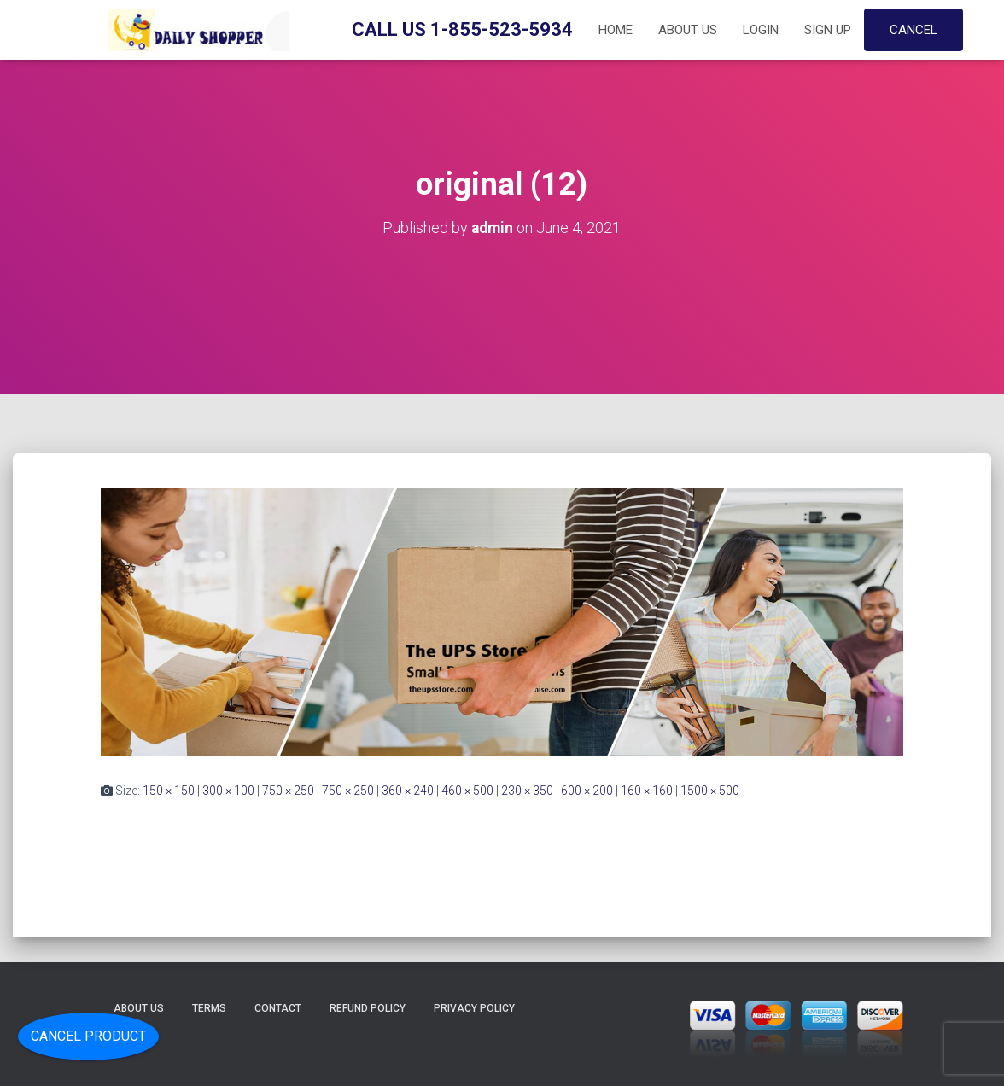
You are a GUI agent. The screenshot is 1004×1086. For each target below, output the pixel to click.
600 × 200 (587, 790)
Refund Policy (368, 1008)
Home (615, 30)
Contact (277, 1008)
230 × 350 (527, 790)
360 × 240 (408, 790)
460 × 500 (467, 790)
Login (761, 30)
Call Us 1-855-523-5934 (462, 29)
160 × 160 (647, 790)
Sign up (827, 30)
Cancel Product (88, 1036)
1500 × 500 (709, 790)
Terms (209, 1008)
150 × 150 (169, 790)
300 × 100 (228, 790)
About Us (687, 30)
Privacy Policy (474, 1008)
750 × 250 (288, 790)
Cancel (913, 30)
